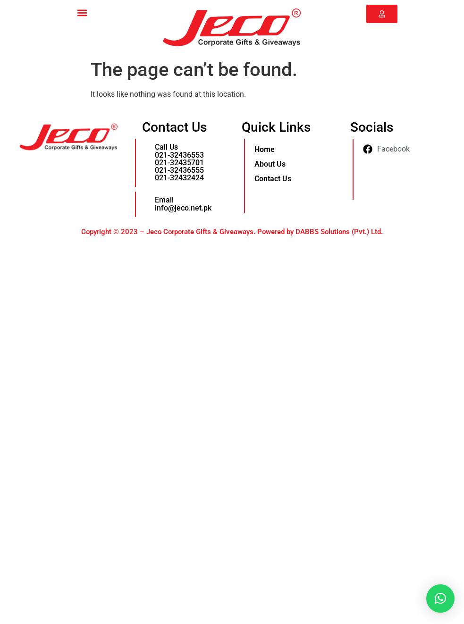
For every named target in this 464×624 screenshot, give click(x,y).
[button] (82, 12)
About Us (270, 164)
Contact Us (272, 178)
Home (264, 149)
